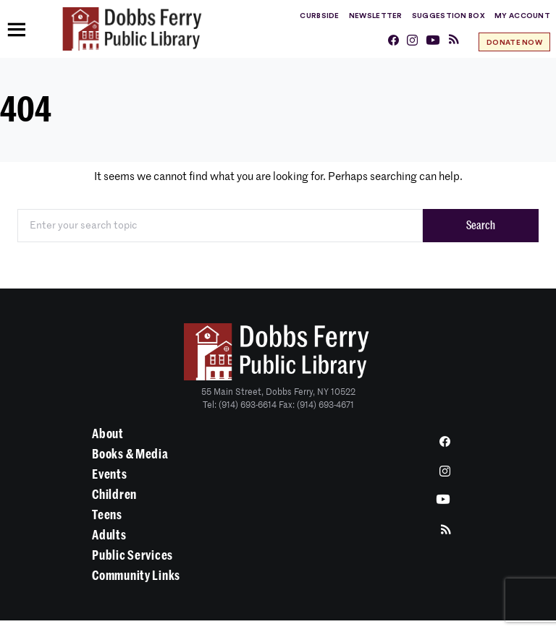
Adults (109, 535)
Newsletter (376, 16)
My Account (522, 16)
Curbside (319, 16)
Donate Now (514, 42)
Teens (107, 514)
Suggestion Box (448, 16)
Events (109, 474)
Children (114, 494)
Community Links (136, 575)
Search (480, 225)
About (108, 433)
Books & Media (130, 454)
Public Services (132, 555)
